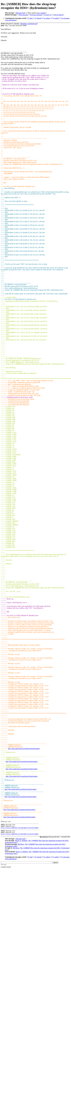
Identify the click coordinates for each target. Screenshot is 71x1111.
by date (30, 18)
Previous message (36, 15)
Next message (23, 15)
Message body (20, 13)
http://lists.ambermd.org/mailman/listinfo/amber (24, 748)
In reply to (47, 15)
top (39, 13)
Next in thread (58, 15)
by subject (47, 18)
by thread (38, 18)
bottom (42, 13)
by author (56, 18)
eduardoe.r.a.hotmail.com (28, 24)
